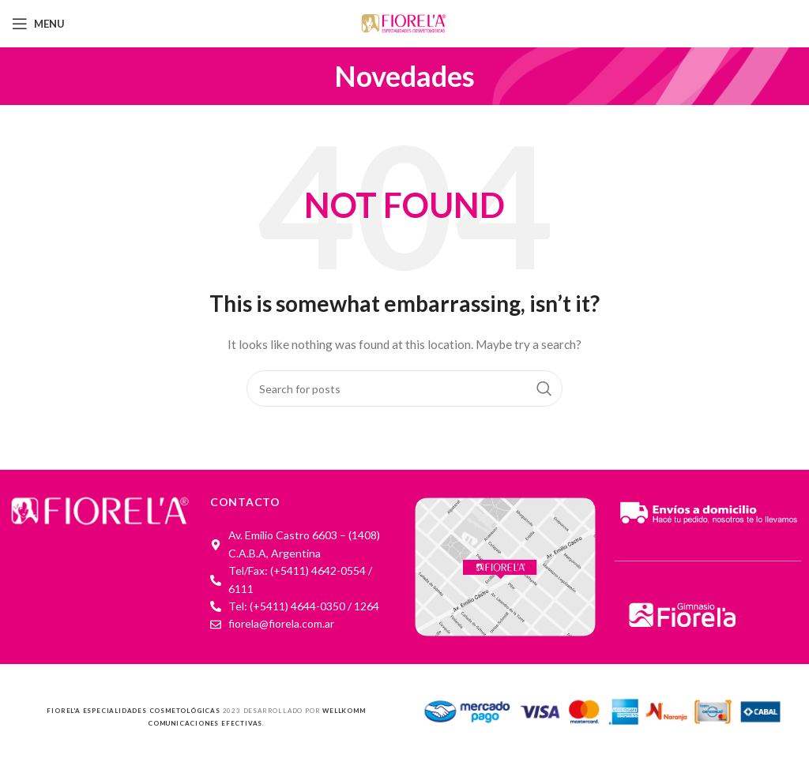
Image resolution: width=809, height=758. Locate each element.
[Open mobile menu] (38, 23)
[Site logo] (404, 22)
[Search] (404, 388)
